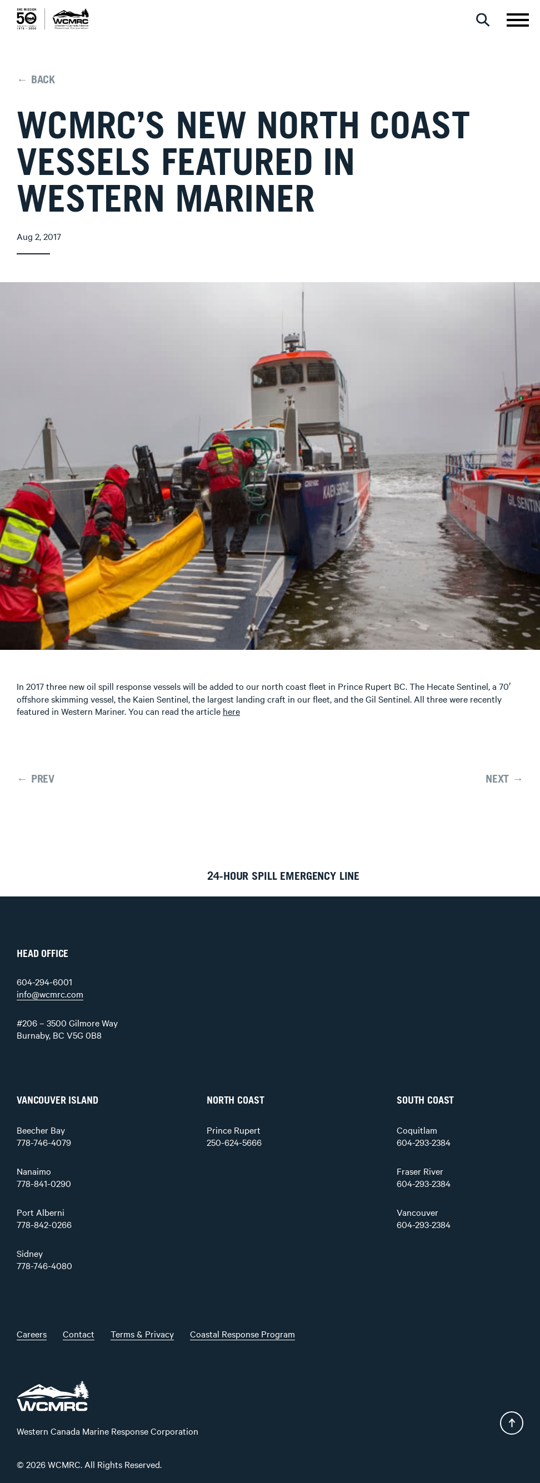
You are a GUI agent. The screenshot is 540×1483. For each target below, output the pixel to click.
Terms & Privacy (142, 1333)
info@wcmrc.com (50, 994)
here (231, 711)
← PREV (35, 779)
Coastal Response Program (242, 1333)
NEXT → (504, 779)
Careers (32, 1333)
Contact (78, 1333)
